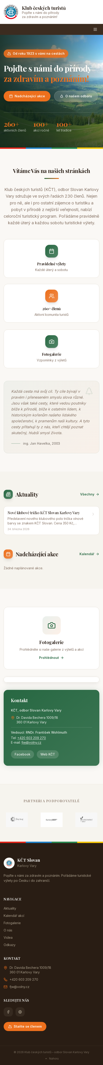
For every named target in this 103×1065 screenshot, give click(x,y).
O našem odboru (76, 96)
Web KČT (47, 754)
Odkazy (10, 945)
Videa (8, 937)
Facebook (22, 754)
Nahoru (52, 1058)
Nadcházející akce (27, 96)
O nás (8, 930)
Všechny (89, 494)
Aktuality (10, 908)
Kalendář (89, 554)
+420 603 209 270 (31, 738)
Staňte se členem (25, 1026)
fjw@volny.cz (31, 742)
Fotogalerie (12, 923)
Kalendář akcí (14, 916)
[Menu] (95, 29)
